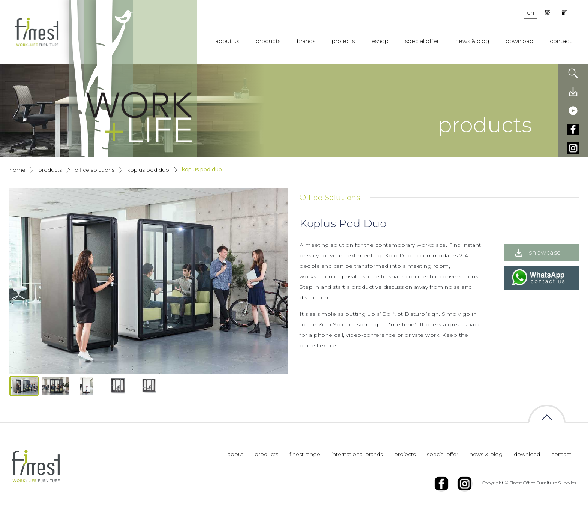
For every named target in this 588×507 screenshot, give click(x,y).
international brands (357, 454)
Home (17, 169)
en (530, 12)
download (519, 41)
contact (561, 41)
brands (306, 41)
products (268, 41)
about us (227, 41)
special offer (422, 41)
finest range (305, 454)
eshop (379, 41)
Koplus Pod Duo (148, 169)
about (235, 454)
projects (343, 41)
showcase (545, 252)
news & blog (472, 41)
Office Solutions (94, 169)
